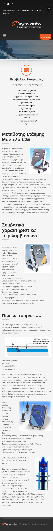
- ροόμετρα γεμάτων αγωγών (26, 115)
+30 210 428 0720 (37, 10)
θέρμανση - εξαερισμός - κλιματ (26, 97)
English (6, 13)
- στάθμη (26, 118)
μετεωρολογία (26, 103)
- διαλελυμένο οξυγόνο (26, 112)
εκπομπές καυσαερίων (26, 94)
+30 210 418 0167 (23, 10)
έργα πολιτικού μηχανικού (26, 91)
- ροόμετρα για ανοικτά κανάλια (26, 121)
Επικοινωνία (45, 37)
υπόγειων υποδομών (27, 106)
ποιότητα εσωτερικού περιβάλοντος (26, 100)
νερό (26, 124)
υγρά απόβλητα (26, 109)
